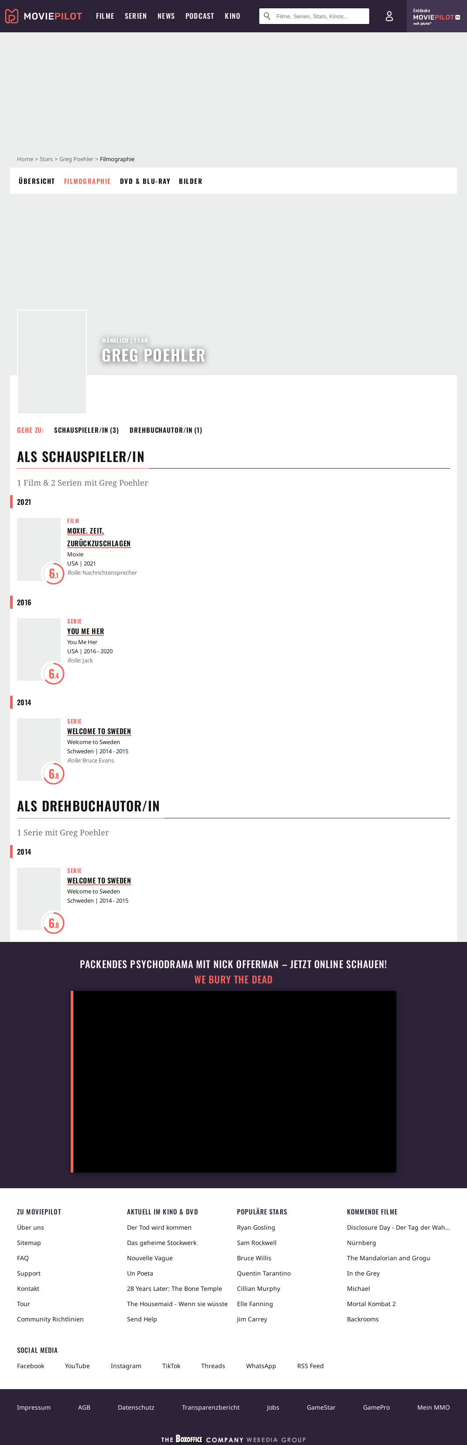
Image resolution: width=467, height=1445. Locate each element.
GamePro (376, 1407)
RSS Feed (310, 1366)
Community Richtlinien (50, 1319)
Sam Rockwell (257, 1242)
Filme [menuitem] (105, 15)
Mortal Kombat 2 (371, 1304)
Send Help (142, 1319)
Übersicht (37, 181)
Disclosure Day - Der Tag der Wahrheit (398, 1227)
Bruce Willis (254, 1258)
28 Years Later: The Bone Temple (174, 1288)
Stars (46, 159)
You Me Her (85, 631)
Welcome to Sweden (99, 731)
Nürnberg (361, 1242)
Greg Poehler (76, 159)
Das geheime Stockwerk (161, 1242)
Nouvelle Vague (150, 1258)
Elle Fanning (255, 1304)
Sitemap (29, 1242)
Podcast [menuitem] (199, 15)
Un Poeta (140, 1273)
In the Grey (363, 1273)
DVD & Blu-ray (145, 181)
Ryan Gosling (256, 1227)
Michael (358, 1288)
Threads (213, 1366)
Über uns (30, 1227)
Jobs (273, 1407)
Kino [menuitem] (232, 15)
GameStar (321, 1407)
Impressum (34, 1407)
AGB (84, 1407)
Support (29, 1273)
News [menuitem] (166, 15)
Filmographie (87, 181)
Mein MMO (433, 1407)
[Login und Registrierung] (389, 16)
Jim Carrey (252, 1319)
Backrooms (363, 1319)
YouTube (77, 1366)
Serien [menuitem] (136, 15)
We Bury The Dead (233, 979)
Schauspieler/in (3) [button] (86, 430)
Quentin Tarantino (264, 1273)
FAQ (23, 1258)
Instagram (126, 1366)
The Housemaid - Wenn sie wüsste (177, 1304)
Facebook (30, 1366)
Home (25, 159)
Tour (23, 1304)
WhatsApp (261, 1366)
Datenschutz (136, 1407)
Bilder (191, 181)
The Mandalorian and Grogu (388, 1258)
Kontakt (28, 1288)
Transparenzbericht (211, 1407)
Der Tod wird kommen (159, 1227)
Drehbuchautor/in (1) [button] (166, 430)
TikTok (171, 1366)
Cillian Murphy (258, 1288)
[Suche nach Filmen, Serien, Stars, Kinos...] (314, 16)
